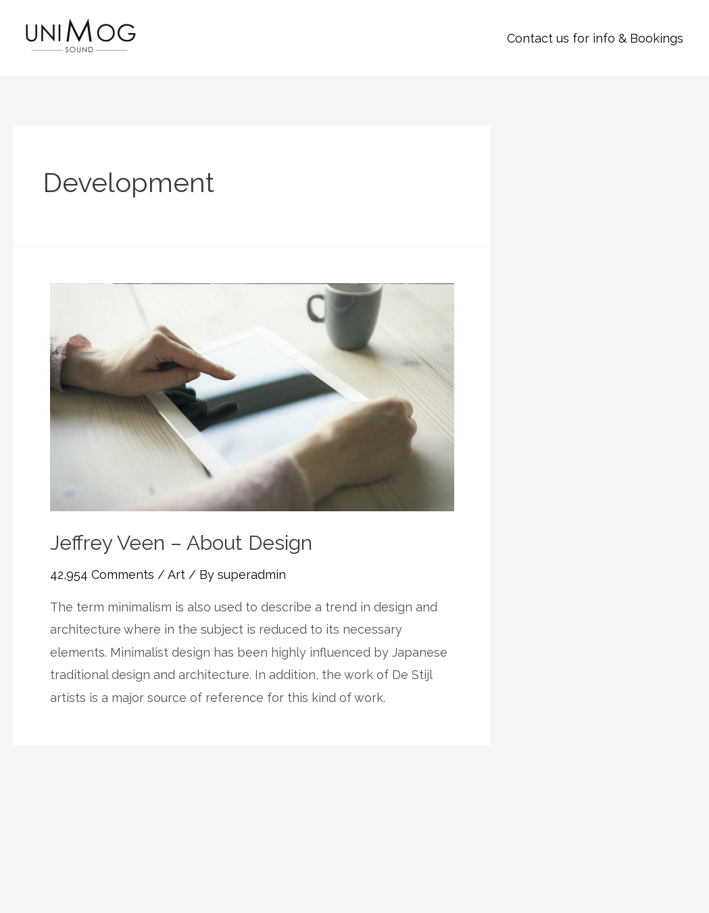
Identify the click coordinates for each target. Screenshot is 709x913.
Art (176, 574)
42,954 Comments (102, 574)
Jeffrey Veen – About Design (181, 543)
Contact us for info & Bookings (595, 38)
